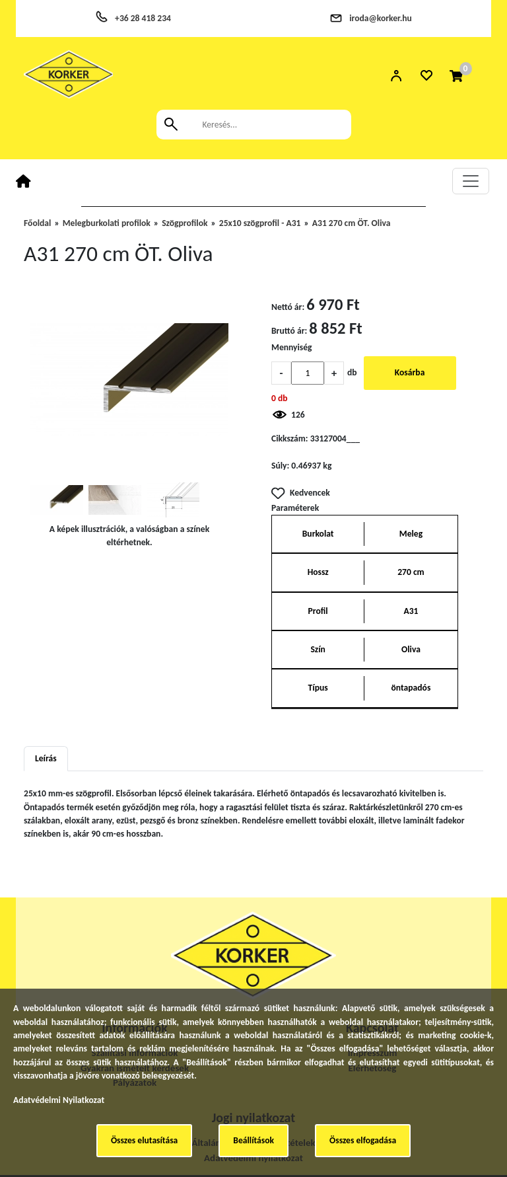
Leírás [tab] (46, 758)
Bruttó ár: (289, 330)
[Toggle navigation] (470, 181)
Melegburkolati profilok (107, 223)
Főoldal (37, 223)
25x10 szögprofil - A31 (260, 223)
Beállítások (253, 1140)
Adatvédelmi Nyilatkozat (58, 1100)
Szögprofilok (184, 223)
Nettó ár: (287, 307)
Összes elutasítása (144, 1140)
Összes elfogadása (362, 1140)
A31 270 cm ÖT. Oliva (351, 223)
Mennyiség (291, 347)
